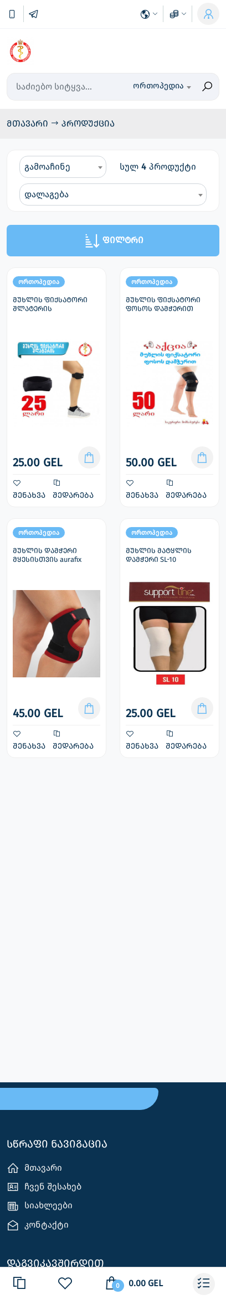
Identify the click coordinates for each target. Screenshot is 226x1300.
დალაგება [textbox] (46, 194)
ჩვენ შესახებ (44, 1187)
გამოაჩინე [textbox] (47, 166)
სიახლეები (40, 1206)
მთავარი (28, 123)
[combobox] (162, 87)
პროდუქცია (88, 123)
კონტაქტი (38, 1225)
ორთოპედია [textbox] (158, 86)
